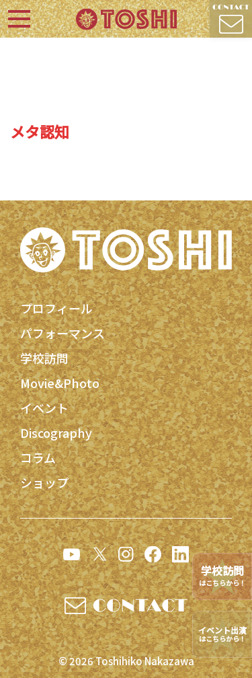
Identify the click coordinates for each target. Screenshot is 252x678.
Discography (56, 432)
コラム (38, 457)
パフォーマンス (62, 333)
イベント (44, 408)
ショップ (44, 482)
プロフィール (56, 308)
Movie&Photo (59, 383)
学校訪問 (44, 358)
